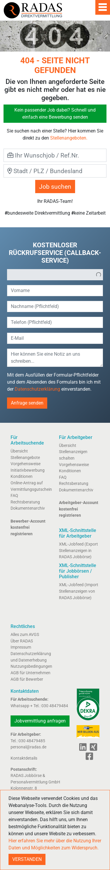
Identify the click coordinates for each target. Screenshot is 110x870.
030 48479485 (31, 740)
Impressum (21, 647)
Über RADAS (22, 641)
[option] (50, 274)
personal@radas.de (28, 747)
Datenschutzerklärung (37, 389)
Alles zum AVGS (25, 634)
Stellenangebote (25, 457)
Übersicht (19, 451)
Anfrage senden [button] (27, 403)
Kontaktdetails (24, 758)
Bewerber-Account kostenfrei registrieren (28, 527)
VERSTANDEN (27, 859)
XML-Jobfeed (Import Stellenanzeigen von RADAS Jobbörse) (78, 591)
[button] (98, 274)
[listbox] (55, 274)
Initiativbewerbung (28, 470)
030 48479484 (54, 705)
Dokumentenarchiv (28, 508)
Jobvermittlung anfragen (40, 721)
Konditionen (22, 476)
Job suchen (55, 186)
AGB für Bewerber (27, 679)
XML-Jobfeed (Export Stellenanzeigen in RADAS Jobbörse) (78, 550)
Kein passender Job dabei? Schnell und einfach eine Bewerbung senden (55, 113)
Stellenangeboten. (68, 138)
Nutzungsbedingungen (31, 666)
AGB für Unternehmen (30, 672)
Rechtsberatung (25, 502)
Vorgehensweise (25, 463)
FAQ (14, 495)
